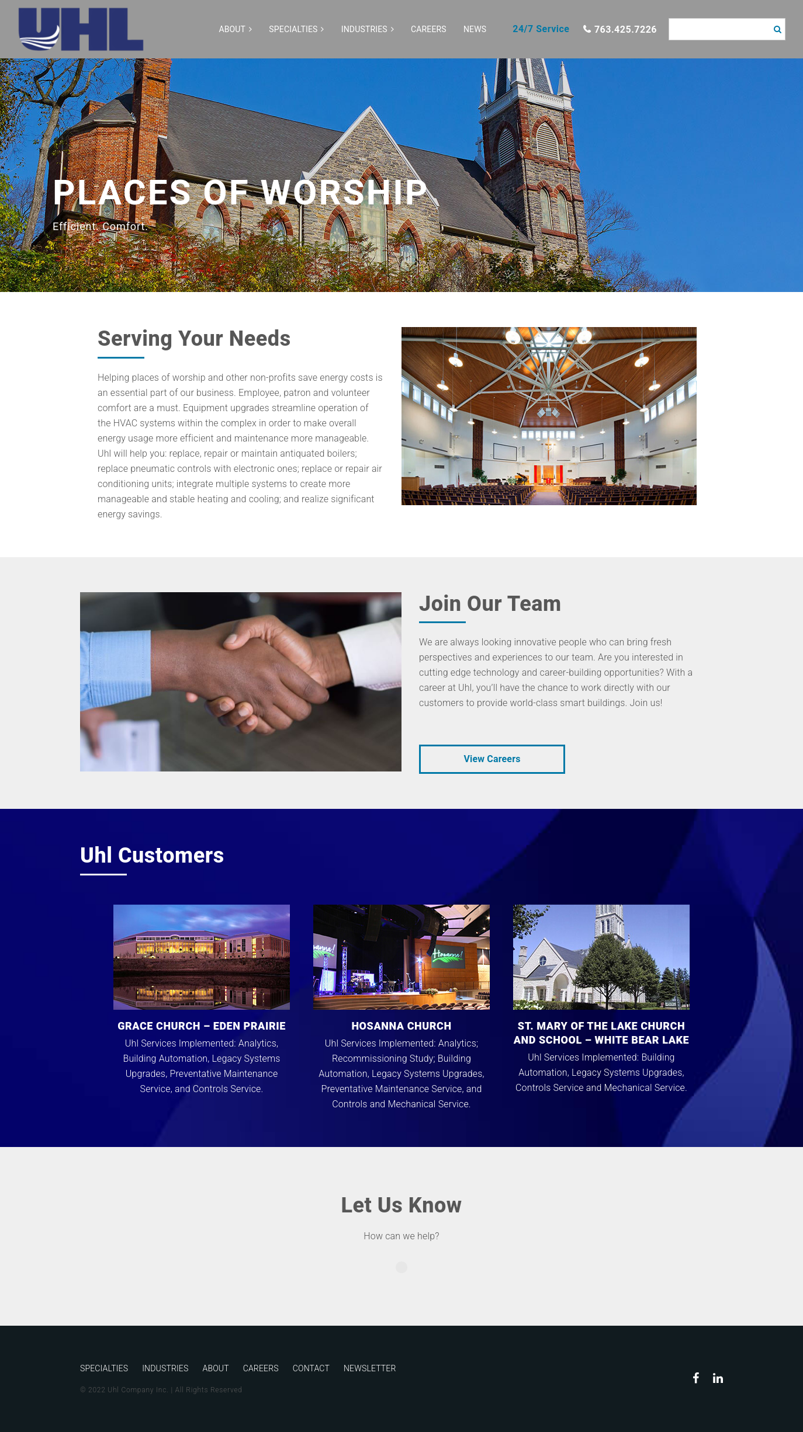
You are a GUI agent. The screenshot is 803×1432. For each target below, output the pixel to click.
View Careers (491, 758)
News (474, 29)
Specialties (293, 29)
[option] (401, 175)
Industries (364, 29)
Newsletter (370, 1368)
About (232, 29)
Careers (429, 29)
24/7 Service (541, 28)
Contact (311, 1368)
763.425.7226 (625, 29)
